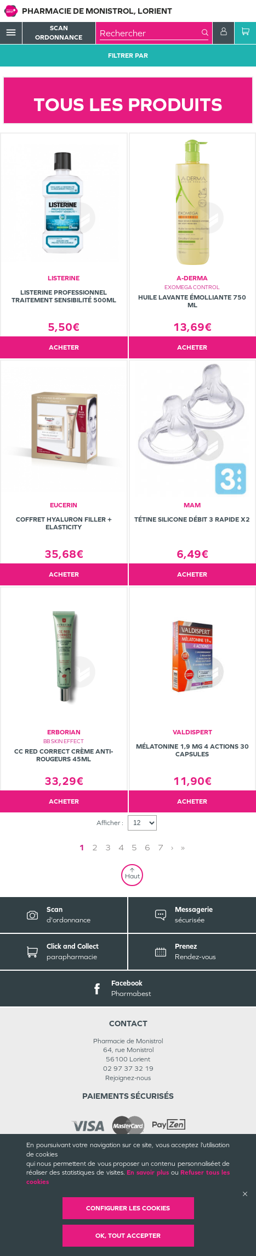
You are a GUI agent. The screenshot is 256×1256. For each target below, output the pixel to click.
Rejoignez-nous (128, 1078)
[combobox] (151, 33)
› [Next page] (172, 847)
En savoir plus (148, 1172)
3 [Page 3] (108, 847)
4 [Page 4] (121, 847)
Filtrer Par (128, 55)
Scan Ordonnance (58, 32)
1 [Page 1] (81, 847)
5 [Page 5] (134, 847)
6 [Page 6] (147, 847)
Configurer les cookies (128, 1208)
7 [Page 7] (160, 847)
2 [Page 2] (95, 847)
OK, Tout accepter (128, 1236)
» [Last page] (183, 847)
